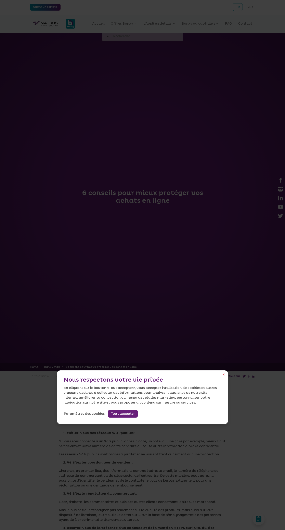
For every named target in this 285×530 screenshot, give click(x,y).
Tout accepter (123, 414)
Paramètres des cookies (84, 414)
